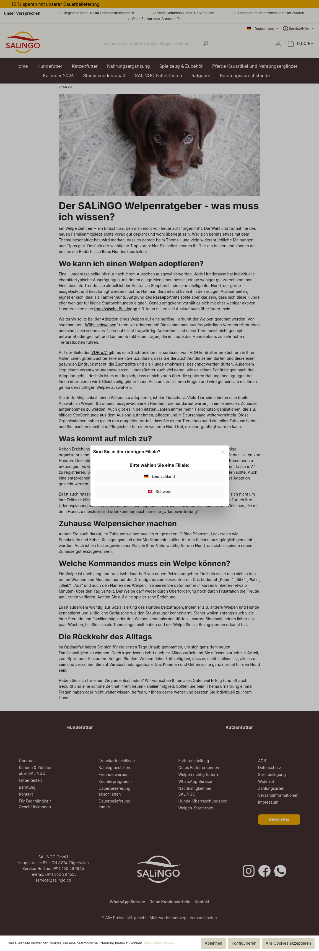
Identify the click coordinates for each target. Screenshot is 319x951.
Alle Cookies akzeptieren (288, 943)
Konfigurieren (244, 943)
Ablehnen (213, 943)
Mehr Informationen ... (161, 943)
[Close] (223, 451)
